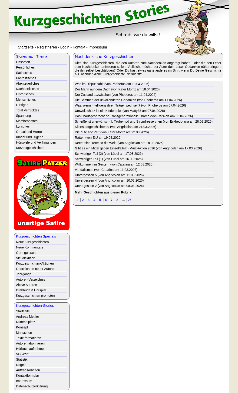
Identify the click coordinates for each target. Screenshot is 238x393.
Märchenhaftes (27, 121)
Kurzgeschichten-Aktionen (35, 263)
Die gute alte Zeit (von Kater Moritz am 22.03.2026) (112, 132)
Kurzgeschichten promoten (35, 295)
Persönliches (25, 67)
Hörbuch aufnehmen (31, 349)
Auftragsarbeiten (28, 370)
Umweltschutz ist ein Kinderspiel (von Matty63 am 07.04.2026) (120, 111)
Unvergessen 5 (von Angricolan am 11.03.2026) (109, 175)
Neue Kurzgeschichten (32, 242)
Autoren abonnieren (30, 343)
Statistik (21, 359)
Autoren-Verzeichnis (30, 279)
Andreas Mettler (27, 316)
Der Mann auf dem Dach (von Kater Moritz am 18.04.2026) (117, 89)
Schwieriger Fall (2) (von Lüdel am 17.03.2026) (109, 153)
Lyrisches (23, 126)
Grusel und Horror (29, 132)
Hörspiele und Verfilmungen (36, 142)
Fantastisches (26, 78)
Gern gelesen (26, 253)
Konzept (22, 327)
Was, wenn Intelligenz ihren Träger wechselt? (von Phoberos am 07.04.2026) (130, 105)
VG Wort (22, 354)
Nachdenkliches (27, 89)
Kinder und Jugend (29, 137)
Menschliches (26, 99)
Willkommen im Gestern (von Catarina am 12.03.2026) (114, 164)
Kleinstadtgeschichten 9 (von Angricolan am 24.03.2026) (115, 127)
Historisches (25, 94)
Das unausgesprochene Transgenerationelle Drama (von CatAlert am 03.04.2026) (134, 116)
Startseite (26, 47)
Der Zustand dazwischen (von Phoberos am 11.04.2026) (115, 95)
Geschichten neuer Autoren (36, 269)
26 (130, 200)
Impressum (98, 47)
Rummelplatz (25, 322)
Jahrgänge (23, 274)
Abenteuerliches (27, 83)
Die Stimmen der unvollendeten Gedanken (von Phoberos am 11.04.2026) (128, 100)
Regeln (21, 365)
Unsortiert (23, 62)
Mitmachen (24, 332)
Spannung (23, 115)
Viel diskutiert (25, 258)
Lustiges (22, 105)
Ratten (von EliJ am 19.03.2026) (98, 137)
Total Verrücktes (27, 110)
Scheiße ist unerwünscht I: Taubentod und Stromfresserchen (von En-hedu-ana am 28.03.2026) (144, 121)
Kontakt (79, 47)
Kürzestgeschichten (30, 148)
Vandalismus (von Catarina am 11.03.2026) (106, 170)
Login (64, 47)
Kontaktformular (27, 375)
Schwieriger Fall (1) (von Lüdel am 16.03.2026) (109, 159)
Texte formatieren (28, 338)
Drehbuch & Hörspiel (31, 290)
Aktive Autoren (26, 285)
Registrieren (47, 47)
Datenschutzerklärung (32, 386)
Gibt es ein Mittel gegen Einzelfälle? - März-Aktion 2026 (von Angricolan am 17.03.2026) (138, 148)
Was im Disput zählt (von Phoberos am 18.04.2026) (112, 84)
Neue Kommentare (29, 247)
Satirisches (24, 73)
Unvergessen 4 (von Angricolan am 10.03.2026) (109, 180)
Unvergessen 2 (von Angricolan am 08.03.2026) (109, 186)
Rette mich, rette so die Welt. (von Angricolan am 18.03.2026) (119, 143)
